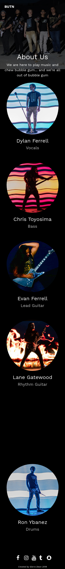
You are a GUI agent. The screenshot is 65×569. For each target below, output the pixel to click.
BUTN (9, 6)
